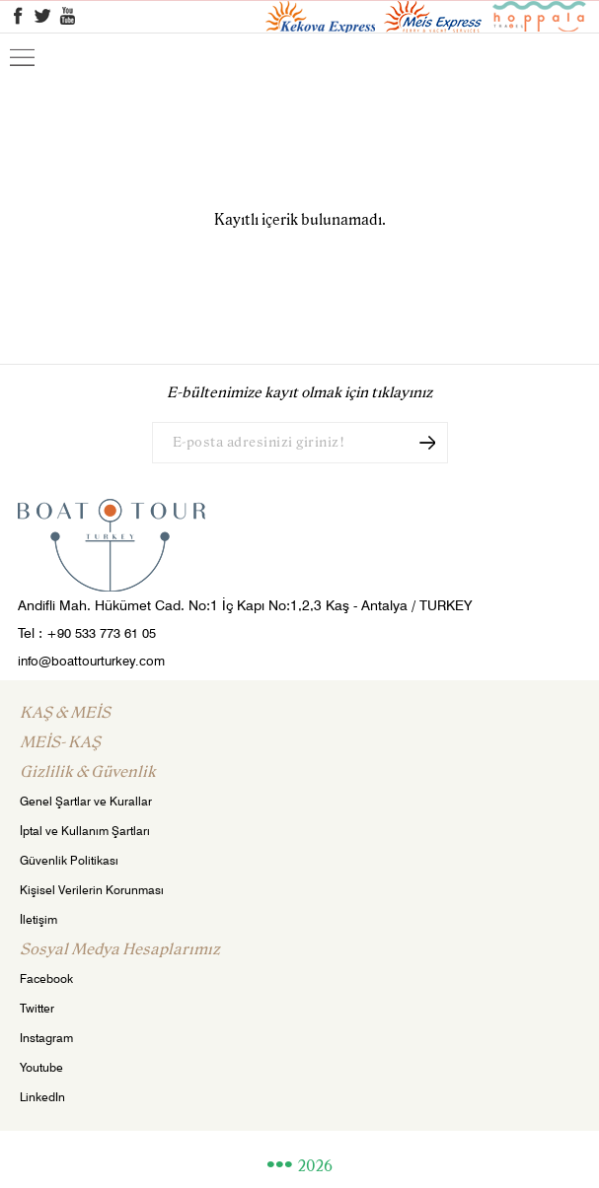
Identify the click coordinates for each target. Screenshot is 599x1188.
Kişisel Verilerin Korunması (92, 889)
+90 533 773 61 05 (101, 633)
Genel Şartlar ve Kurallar (86, 801)
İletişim (38, 919)
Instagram (46, 1037)
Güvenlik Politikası (69, 860)
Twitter (37, 1008)
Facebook (46, 978)
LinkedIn (42, 1096)
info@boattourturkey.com (91, 660)
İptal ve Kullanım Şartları (85, 830)
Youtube (41, 1067)
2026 (315, 1166)
